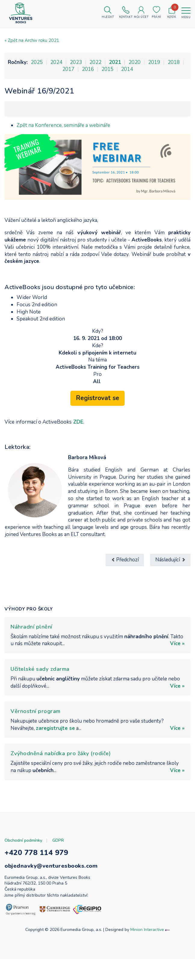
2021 (115, 62)
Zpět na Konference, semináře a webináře (63, 125)
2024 (56, 62)
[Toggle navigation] (185, 12)
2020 (134, 62)
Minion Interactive (147, 929)
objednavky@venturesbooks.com (51, 866)
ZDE (78, 421)
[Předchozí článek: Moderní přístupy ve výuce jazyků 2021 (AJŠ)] (125, 560)
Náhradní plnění (31, 626)
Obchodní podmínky (23, 840)
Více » (177, 643)
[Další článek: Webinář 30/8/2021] (170, 560)
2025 (37, 62)
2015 (107, 69)
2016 (88, 69)
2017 (68, 69)
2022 (95, 62)
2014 (127, 69)
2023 (76, 62)
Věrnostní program (35, 711)
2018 (174, 62)
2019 (154, 62)
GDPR (58, 840)
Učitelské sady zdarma (40, 669)
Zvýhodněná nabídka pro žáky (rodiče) (61, 753)
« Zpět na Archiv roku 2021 (32, 40)
